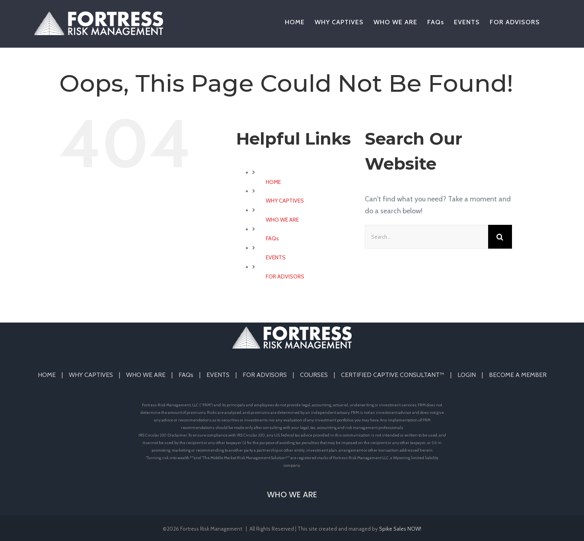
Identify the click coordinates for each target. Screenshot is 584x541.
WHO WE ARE (282, 219)
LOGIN (466, 375)
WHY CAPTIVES (285, 200)
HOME (273, 181)
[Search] (500, 237)
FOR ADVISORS (285, 276)
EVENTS (276, 257)
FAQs (272, 238)
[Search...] (426, 237)
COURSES (314, 375)
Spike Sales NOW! (400, 529)
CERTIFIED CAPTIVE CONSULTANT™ (392, 375)
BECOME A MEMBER (518, 375)
